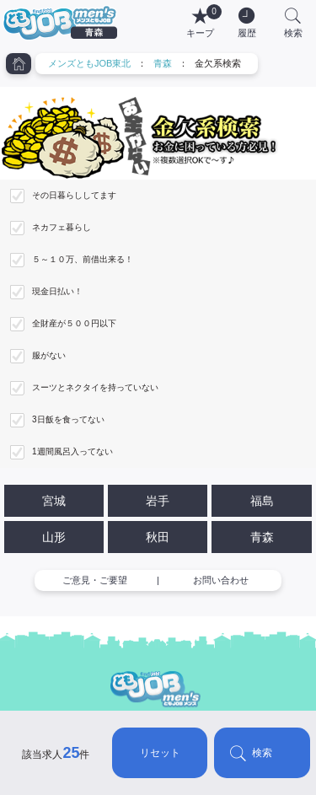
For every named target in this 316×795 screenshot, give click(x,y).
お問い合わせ (221, 580)
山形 (54, 537)
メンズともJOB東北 (89, 63)
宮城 (54, 501)
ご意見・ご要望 (94, 580)
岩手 (157, 501)
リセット (160, 753)
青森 (162, 63)
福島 (262, 501)
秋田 (157, 537)
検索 (262, 753)
